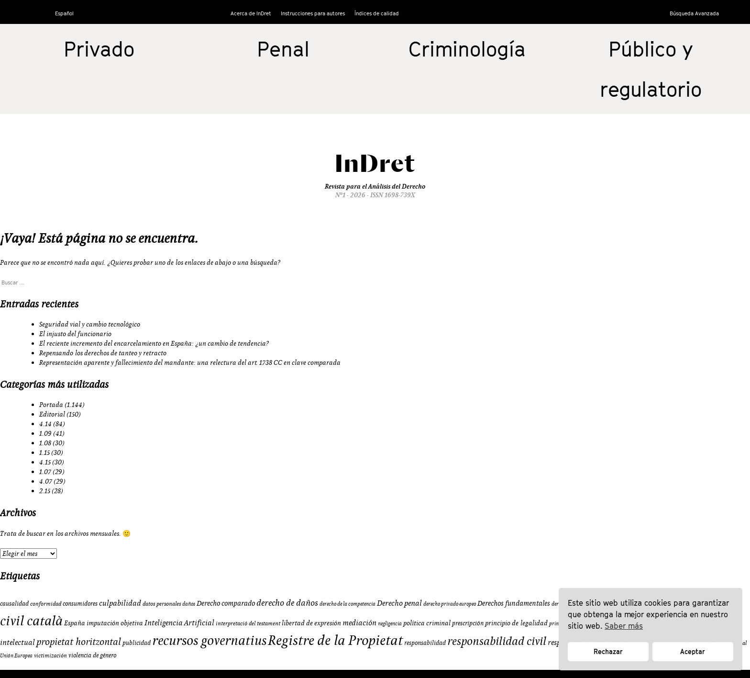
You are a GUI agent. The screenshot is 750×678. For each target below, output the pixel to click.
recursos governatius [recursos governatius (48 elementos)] (209, 640)
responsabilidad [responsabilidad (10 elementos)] (425, 642)
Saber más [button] (624, 626)
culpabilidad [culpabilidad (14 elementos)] (120, 603)
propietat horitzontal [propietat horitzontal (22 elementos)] (78, 641)
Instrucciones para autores (313, 13)
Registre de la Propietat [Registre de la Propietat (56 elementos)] (335, 640)
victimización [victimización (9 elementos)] (50, 655)
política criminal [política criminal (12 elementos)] (427, 623)
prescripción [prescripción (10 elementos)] (468, 623)
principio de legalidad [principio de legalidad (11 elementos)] (516, 623)
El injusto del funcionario (75, 333)
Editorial (52, 414)
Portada (51, 404)
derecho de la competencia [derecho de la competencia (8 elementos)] (347, 603)
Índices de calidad (376, 13)
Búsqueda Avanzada (694, 13)
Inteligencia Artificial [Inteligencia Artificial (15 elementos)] (179, 622)
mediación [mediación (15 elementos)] (359, 622)
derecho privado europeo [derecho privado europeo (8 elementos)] (449, 603)
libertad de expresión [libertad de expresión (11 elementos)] (311, 623)
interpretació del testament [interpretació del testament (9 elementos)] (248, 623)
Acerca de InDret (251, 13)
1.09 (45, 433)
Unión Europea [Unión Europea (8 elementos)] (16, 655)
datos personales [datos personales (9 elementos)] (162, 603)
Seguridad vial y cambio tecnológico (89, 324)
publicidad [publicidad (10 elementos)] (136, 642)
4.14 (45, 423)
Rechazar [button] (608, 651)
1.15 (44, 452)
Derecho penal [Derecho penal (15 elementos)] (399, 603)
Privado (99, 49)
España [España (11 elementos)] (74, 623)
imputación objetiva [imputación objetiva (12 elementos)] (115, 623)
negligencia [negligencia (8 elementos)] (390, 623)
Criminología (467, 49)
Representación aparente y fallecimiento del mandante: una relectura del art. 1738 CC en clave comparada (190, 362)
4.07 (45, 481)
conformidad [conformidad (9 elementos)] (45, 603)
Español (64, 13)
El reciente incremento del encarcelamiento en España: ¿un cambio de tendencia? (154, 343)
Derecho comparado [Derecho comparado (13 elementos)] (226, 603)
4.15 (45, 462)
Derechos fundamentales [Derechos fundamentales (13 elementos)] (513, 603)
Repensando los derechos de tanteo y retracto (102, 353)
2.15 (44, 490)
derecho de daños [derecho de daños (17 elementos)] (287, 602)
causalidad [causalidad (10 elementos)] (14, 603)
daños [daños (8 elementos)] (188, 603)
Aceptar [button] (692, 651)
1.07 (45, 471)
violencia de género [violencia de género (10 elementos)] (92, 655)
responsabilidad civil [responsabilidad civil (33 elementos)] (496, 640)
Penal (283, 49)
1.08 (45, 443)
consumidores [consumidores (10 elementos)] (80, 603)
